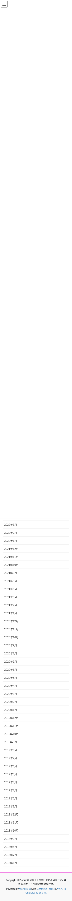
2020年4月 (10, 686)
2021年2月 (10, 605)
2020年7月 (10, 661)
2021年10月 (11, 565)
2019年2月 (10, 798)
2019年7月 (10, 758)
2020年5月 (10, 677)
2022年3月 (10, 524)
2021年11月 (11, 557)
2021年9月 (10, 573)
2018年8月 (10, 847)
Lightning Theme (45, 888)
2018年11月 (11, 822)
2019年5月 (10, 774)
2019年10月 (11, 734)
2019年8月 (10, 750)
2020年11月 (11, 629)
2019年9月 (10, 742)
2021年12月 (11, 549)
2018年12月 (11, 814)
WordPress (25, 888)
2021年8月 (10, 581)
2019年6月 (10, 766)
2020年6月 (10, 669)
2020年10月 (11, 637)
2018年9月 (10, 839)
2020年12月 (11, 621)
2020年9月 (10, 645)
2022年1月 (10, 541)
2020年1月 (10, 710)
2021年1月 (10, 613)
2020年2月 (10, 702)
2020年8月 (10, 653)
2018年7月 (10, 855)
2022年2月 (10, 532)
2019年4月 (10, 782)
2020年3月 (10, 694)
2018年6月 (10, 863)
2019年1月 (10, 806)
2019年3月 (10, 790)
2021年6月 (10, 589)
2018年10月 (11, 830)
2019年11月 (11, 726)
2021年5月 (10, 597)
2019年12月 (11, 718)
